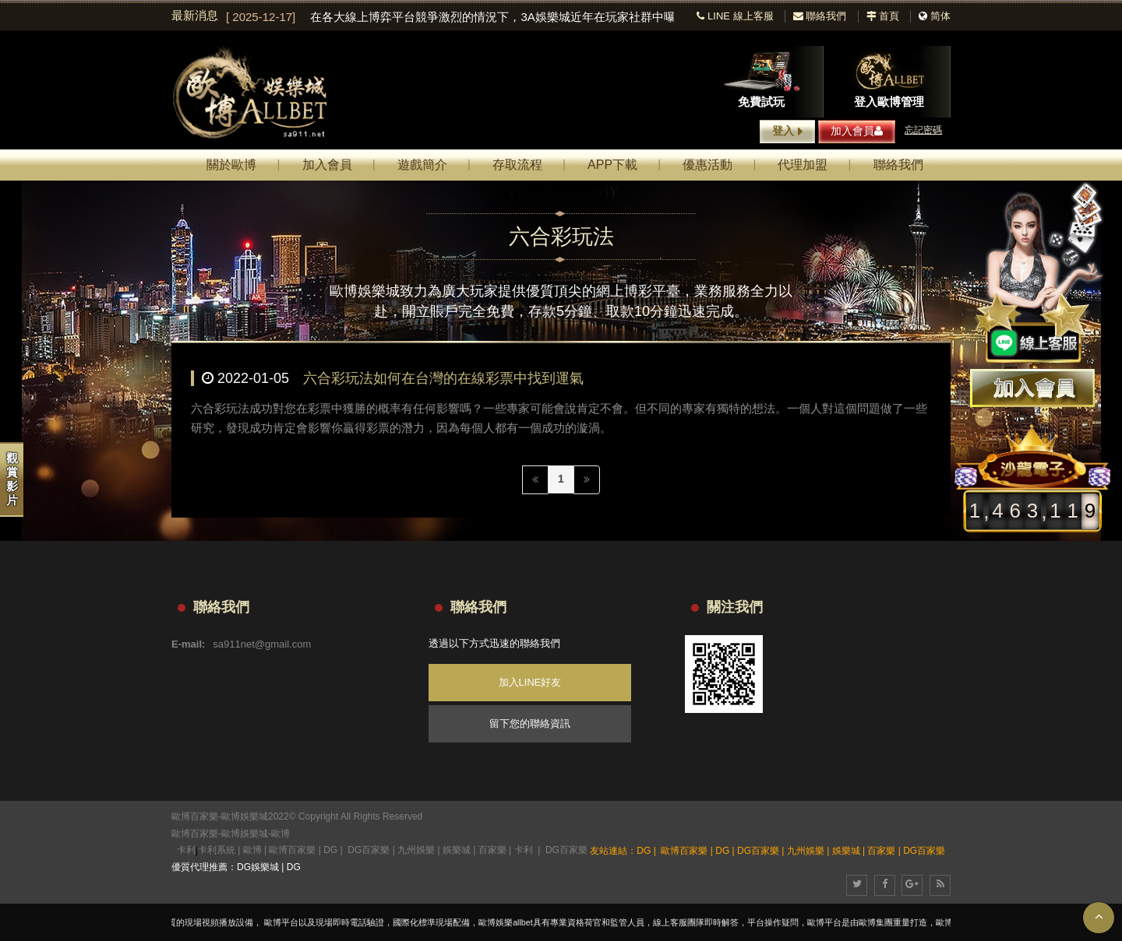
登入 (787, 132)
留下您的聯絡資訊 (529, 723)
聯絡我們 (820, 16)
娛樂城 (457, 849)
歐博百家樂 (194, 833)
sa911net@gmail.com (262, 644)
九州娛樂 (416, 849)
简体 (940, 16)
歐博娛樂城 (244, 833)
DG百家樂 (369, 849)
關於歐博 (231, 164)
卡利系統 (216, 849)
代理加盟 (802, 164)
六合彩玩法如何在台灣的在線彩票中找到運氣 (443, 378)
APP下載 (612, 164)
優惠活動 (707, 164)
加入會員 (857, 131)
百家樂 (492, 849)
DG (330, 849)
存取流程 (517, 164)
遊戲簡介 (422, 164)
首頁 (883, 16)
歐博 (280, 833)
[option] (450, 17)
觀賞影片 (12, 479)
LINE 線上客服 (735, 16)
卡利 (186, 849)
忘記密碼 (923, 130)
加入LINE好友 (530, 682)
